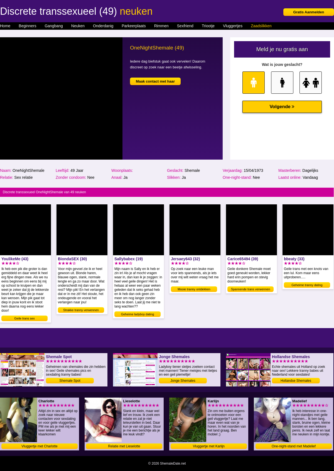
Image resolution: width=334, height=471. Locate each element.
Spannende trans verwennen (250, 289)
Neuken (78, 26)
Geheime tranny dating (306, 285)
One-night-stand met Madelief (294, 446)
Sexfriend (185, 26)
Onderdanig (103, 26)
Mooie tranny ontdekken (194, 289)
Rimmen (161, 26)
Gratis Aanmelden (308, 12)
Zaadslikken (261, 26)
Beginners (27, 26)
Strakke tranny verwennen (81, 310)
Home (5, 26)
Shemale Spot (69, 381)
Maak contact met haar (155, 81)
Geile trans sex (24, 318)
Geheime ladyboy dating (137, 314)
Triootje (208, 26)
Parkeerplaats (134, 26)
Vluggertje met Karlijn (209, 446)
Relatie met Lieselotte (124, 446)
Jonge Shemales (182, 381)
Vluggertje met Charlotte (39, 446)
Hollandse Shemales (296, 381)
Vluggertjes (232, 26)
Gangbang (54, 26)
